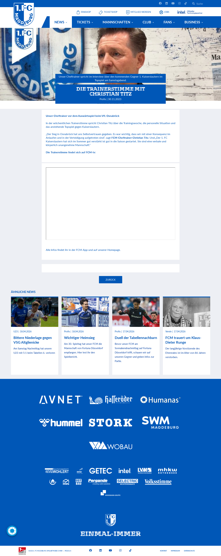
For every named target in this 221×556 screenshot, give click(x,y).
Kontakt (163, 551)
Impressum (175, 551)
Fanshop (86, 12)
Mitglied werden (141, 12)
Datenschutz (189, 551)
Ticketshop (110, 12)
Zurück (111, 279)
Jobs (166, 12)
